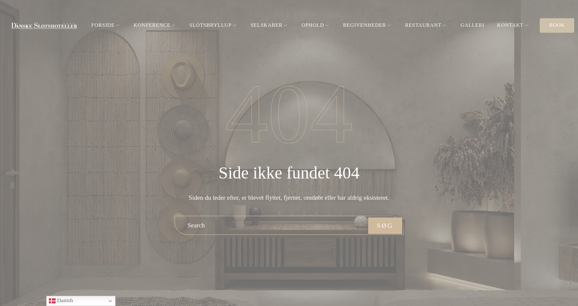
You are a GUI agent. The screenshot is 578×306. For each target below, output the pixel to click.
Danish (61, 300)
